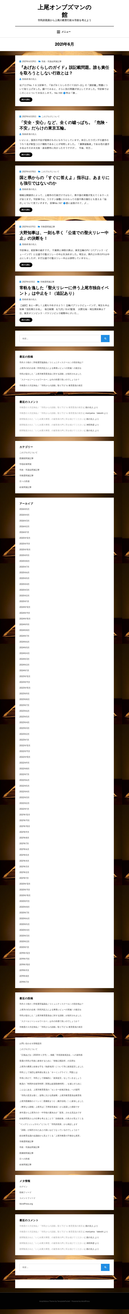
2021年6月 (24, 854)
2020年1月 (24, 952)
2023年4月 (24, 727)
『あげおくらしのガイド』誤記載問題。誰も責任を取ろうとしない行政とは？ (64, 74)
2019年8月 (24, 981)
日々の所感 (24, 486)
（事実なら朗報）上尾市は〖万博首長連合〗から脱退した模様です (49, 1111)
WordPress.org (26, 1208)
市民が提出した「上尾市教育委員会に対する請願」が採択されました (50, 378)
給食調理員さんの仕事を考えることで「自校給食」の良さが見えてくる (51, 1123)
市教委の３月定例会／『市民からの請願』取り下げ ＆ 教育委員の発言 (51, 390)
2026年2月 (24, 531)
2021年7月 (24, 848)
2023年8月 (24, 704)
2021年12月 (24, 819)
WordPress (85, 1306)
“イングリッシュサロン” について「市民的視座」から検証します (48, 1129)
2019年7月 (24, 986)
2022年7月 (24, 779)
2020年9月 (24, 906)
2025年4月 (24, 589)
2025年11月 (24, 548)
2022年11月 (24, 756)
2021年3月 (24, 871)
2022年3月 (24, 802)
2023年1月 (24, 744)
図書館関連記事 (26, 463)
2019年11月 (24, 963)
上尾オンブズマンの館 (64, 12)
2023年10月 (24, 692)
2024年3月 (24, 663)
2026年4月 (24, 519)
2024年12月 (24, 612)
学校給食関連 (25, 469)
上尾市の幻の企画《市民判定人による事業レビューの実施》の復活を (50, 373)
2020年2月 (24, 946)
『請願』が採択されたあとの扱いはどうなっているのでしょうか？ (49, 1134)
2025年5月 (24, 583)
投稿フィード (25, 1197)
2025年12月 (24, 542)
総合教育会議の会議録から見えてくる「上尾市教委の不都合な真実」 (50, 1140)
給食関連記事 (25, 492)
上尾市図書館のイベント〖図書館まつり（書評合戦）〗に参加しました (51, 1106)
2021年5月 (24, 860)
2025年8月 (24, 565)
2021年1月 (24, 882)
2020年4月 (24, 934)
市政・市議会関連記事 (51, 65)
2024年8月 (24, 635)
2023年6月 (24, 715)
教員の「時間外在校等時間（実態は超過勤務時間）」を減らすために (50, 1088)
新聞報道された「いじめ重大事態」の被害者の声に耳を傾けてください (51, 423)
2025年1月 (24, 606)
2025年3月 (24, 594)
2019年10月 (24, 969)
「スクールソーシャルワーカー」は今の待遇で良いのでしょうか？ (49, 384)
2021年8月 (24, 842)
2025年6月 (24, 577)
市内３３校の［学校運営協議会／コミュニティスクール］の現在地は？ (51, 367)
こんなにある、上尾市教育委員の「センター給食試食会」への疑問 (49, 1094)
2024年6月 (24, 646)
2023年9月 (24, 698)
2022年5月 (24, 790)
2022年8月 (24, 773)
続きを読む (26, 103)
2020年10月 (24, 900)
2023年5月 (24, 721)
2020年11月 (24, 894)
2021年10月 (24, 831)
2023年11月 (24, 687)
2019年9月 (24, 975)
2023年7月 (24, 710)
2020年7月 (24, 917)
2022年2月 (24, 808)
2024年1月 (24, 675)
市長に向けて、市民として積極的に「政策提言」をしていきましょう (50, 1082)
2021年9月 (24, 836)
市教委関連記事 (48, 231)
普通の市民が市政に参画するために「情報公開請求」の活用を (47, 1065)
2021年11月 (24, 825)
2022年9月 (24, 767)
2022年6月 (24, 785)
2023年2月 (24, 738)
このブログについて (51, 120)
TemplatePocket (63, 1306)
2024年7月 (24, 640)
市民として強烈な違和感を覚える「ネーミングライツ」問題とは (48, 1077)
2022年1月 (24, 813)
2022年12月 (24, 750)
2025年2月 (24, 600)
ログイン (23, 1191)
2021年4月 (24, 865)
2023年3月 (24, 733)
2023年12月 (24, 681)
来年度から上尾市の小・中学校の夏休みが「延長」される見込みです (50, 1117)
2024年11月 (24, 617)
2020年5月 (24, 929)
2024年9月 (24, 629)
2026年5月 (24, 514)
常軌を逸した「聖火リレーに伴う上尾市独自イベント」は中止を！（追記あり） (64, 295)
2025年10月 (24, 554)
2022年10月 (24, 762)
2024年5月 (24, 652)
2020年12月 (24, 888)
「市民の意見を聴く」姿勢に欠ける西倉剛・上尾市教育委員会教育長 (50, 1100)
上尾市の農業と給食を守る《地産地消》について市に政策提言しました (51, 1071)
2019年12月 (24, 958)
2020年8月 (24, 911)
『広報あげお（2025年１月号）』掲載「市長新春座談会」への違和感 (50, 1060)
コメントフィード (27, 1203)
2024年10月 (24, 623)
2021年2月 (24, 877)
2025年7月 (24, 571)
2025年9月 (24, 560)
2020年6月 (24, 923)
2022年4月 (24, 796)
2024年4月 (24, 658)
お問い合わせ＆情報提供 (30, 1048)
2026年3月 (24, 525)
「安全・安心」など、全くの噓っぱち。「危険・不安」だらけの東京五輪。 (64, 129)
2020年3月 (24, 940)
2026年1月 (24, 537)
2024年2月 (24, 669)
